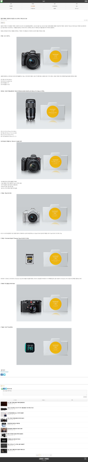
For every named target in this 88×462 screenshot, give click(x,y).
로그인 (41, 458)
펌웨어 (55, 8)
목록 (72, 400)
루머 (76, 3)
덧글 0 (3, 386)
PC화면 (46, 458)
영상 (76, 6)
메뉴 (86, 1)
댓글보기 (2, 22)
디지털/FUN (33, 8)
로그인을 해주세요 (45, 392)
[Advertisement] (44, 13)
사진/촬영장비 (54, 6)
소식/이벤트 (33, 6)
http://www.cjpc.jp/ (4, 371)
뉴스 (44, 1)
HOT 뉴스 (76, 8)
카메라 (33, 3)
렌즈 (55, 3)
